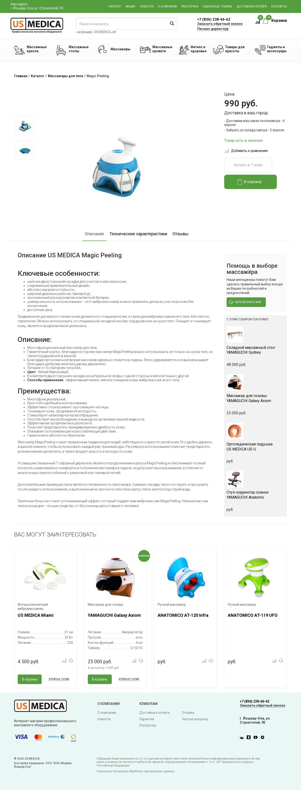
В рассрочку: (103, 667)
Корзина (275, 20)
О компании (167, 6)
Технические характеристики (138, 233)
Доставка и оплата (252, 6)
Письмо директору (213, 29)
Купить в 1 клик (248, 165)
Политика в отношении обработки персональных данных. (136, 771)
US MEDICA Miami (36, 615)
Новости (146, 6)
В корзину (249, 182)
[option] (24, 126)
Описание (94, 233)
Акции (130, 6)
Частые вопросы (195, 719)
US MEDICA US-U (256, 446)
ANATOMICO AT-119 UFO (253, 615)
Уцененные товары (217, 6)
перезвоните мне (245, 302)
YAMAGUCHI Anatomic (256, 495)
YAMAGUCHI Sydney (256, 350)
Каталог (114, 6)
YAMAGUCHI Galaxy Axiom (256, 398)
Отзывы (181, 233)
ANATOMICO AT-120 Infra (183, 615)
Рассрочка (189, 6)
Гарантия (146, 719)
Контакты (279, 6)
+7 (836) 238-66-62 (213, 19)
